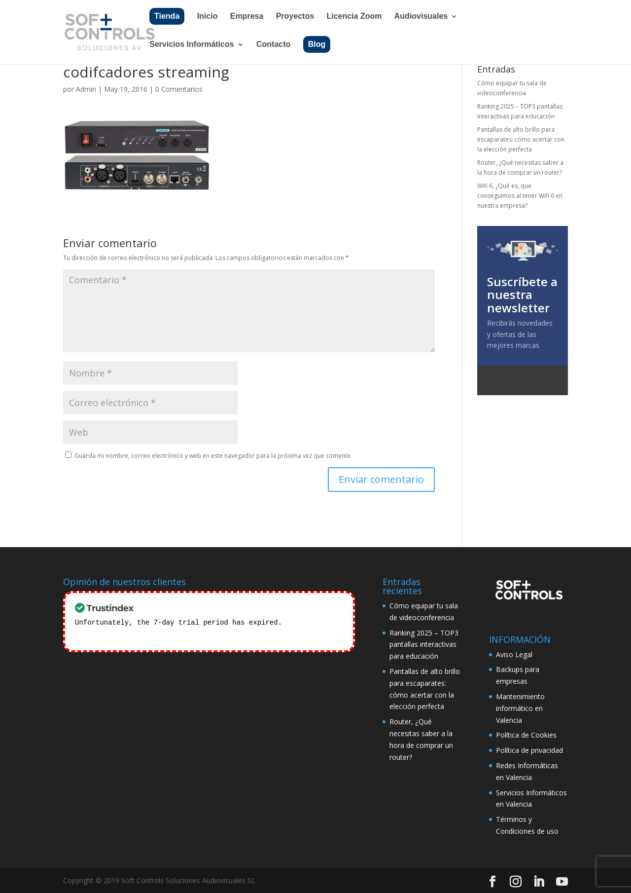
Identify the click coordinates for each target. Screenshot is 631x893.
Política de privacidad (529, 750)
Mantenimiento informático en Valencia (520, 708)
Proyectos (295, 16)
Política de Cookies (526, 735)
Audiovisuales (421, 16)
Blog (317, 44)
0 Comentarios (179, 89)
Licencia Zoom (354, 16)
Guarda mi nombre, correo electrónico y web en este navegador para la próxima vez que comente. (213, 455)
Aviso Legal (514, 654)
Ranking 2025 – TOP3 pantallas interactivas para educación (423, 644)
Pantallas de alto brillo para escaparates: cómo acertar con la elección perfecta (520, 139)
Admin (86, 89)
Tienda (166, 16)
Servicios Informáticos (191, 44)
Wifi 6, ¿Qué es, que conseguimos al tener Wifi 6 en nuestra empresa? (519, 196)
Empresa (247, 16)
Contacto (273, 44)
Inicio (207, 16)
